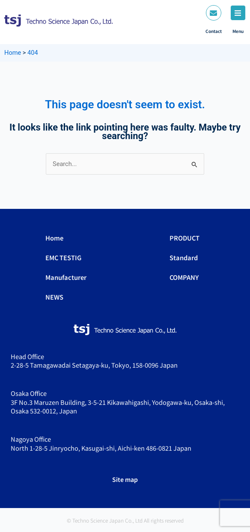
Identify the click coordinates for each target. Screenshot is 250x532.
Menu (238, 31)
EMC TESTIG (63, 257)
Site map (125, 479)
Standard (184, 257)
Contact (213, 31)
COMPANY (184, 277)
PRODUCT (184, 237)
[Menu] (238, 13)
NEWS (54, 296)
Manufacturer (65, 277)
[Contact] (213, 13)
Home (54, 237)
